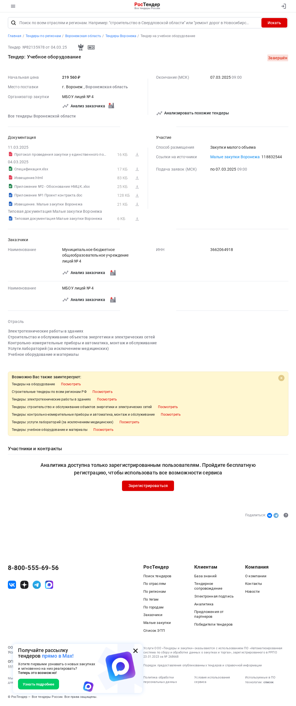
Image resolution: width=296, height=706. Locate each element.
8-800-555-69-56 (33, 568)
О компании (255, 576)
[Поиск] (13, 23)
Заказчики (152, 615)
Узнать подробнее (38, 684)
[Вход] (282, 6)
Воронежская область (106, 87)
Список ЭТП (153, 631)
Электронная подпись (214, 597)
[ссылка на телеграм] (37, 585)
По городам (153, 608)
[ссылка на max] (49, 585)
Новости (252, 592)
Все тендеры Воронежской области (42, 116)
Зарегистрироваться (148, 486)
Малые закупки (157, 623)
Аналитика (203, 605)
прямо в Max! (58, 656)
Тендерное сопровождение (208, 586)
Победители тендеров (213, 625)
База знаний (205, 576)
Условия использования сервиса (212, 680)
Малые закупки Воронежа (234, 157)
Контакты (253, 584)
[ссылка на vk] (12, 585)
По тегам (151, 600)
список (268, 683)
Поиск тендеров (157, 576)
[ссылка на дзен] (24, 585)
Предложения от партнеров (208, 614)
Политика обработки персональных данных (160, 680)
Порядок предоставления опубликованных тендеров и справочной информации (202, 666)
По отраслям (154, 584)
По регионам (154, 592)
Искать (274, 23)
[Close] (281, 378)
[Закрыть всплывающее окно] (135, 650)
